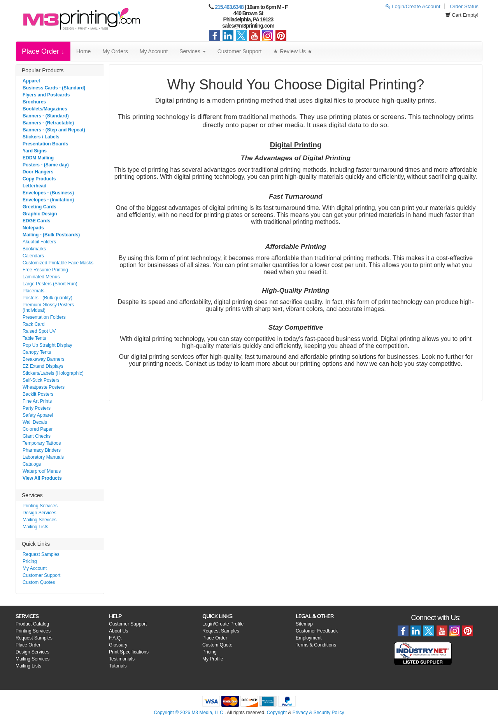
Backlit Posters (38, 394)
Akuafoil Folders (39, 242)
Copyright (277, 712)
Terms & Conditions (316, 645)
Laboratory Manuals (43, 457)
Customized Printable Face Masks (58, 263)
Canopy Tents (37, 352)
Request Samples (41, 554)
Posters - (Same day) (46, 165)
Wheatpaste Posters (44, 387)
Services (192, 51)
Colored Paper (38, 429)
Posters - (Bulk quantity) (47, 297)
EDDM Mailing (38, 158)
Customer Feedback (317, 631)
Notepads (33, 228)
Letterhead (34, 186)
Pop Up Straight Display (47, 345)
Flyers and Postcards (46, 95)
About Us (118, 631)
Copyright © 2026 (172, 712)
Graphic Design (40, 214)
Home (83, 51)
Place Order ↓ (43, 51)
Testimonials (122, 659)
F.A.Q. (115, 638)
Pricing (30, 561)
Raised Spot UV (39, 331)
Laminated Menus (41, 277)
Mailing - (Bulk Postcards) (51, 235)
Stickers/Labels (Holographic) (53, 373)
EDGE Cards (36, 221)
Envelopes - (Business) (48, 193)
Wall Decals (35, 422)
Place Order (28, 645)
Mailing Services (39, 519)
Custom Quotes (39, 582)
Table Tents (34, 338)
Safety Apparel (38, 415)
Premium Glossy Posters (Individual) (48, 307)
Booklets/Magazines (45, 109)
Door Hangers (38, 172)
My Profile (212, 659)
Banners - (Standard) (46, 116)
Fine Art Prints (37, 401)
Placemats (33, 290)
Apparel (31, 81)
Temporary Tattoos (42, 443)
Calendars (33, 256)
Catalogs (32, 464)
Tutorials (118, 666)
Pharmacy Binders (42, 450)
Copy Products (39, 179)
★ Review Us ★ (292, 51)
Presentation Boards (45, 144)
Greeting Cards (39, 207)
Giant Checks (37, 436)
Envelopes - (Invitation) (48, 200)
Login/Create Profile (223, 624)
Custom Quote (217, 645)
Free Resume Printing (45, 270)
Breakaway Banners (43, 359)
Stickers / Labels (41, 137)
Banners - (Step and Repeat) (54, 130)
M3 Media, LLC (207, 712)
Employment (309, 638)
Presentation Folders (44, 317)
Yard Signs (35, 151)
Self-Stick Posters (41, 380)
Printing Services (40, 505)
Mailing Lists (35, 526)
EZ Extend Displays (43, 366)
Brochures (34, 102)
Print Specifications (129, 652)
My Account (154, 51)
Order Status (464, 6)
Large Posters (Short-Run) (50, 284)
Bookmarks (34, 249)
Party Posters (37, 408)
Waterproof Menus (42, 471)
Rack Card (34, 324)
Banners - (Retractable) (48, 123)
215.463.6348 (229, 7)
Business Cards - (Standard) (54, 88)
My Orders (115, 51)
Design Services (39, 512)
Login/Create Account (413, 6)
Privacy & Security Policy (318, 712)
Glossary (118, 645)
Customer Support (239, 51)
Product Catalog (32, 624)
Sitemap (304, 624)
